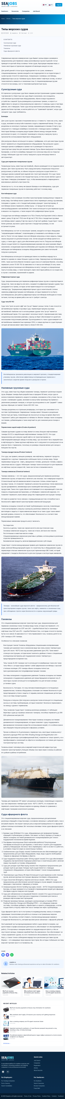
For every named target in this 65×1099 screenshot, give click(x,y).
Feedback (61, 1096)
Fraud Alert (37, 1088)
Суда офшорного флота (12, 51)
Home (3, 18)
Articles (8, 18)
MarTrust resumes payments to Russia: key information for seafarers (10, 992)
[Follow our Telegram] (3, 1071)
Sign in (59, 5)
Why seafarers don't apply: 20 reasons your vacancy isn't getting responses (32, 992)
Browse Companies (39, 1085)
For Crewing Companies (8, 1081)
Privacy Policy (37, 1096)
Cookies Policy (46, 1096)
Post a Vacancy (5, 1083)
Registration (37, 1065)
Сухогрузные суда (10, 43)
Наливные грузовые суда (12, 45)
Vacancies (15, 11)
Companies (26, 11)
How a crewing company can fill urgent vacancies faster (53, 992)
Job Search (37, 1060)
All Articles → (7, 1043)
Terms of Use (27, 1096)
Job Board (36, 11)
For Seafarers (37, 1081)
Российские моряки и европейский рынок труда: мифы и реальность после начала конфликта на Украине (36, 1035)
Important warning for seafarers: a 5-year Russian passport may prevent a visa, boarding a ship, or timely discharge (33, 1029)
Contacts (54, 1096)
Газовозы (7, 48)
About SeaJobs (38, 1070)
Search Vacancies (39, 1083)
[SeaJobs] (15, 4)
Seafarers (4, 11)
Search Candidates (6, 1085)
